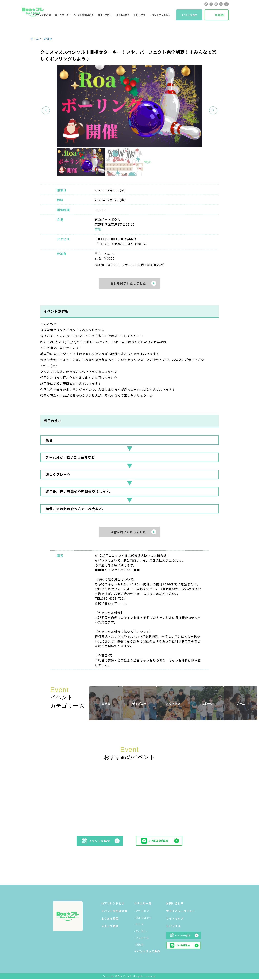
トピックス (139, 15)
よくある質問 (123, 15)
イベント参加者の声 (83, 15)
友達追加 (219, 15)
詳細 (98, 229)
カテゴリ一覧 (62, 15)
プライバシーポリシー (180, 911)
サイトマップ (175, 918)
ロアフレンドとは (112, 903)
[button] (213, 110)
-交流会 (139, 944)
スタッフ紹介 (105, 15)
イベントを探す (189, 15)
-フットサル (141, 938)
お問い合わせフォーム (111, 603)
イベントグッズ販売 (159, 15)
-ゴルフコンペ (143, 917)
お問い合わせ (175, 903)
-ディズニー (141, 931)
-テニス (139, 924)
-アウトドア (141, 911)
